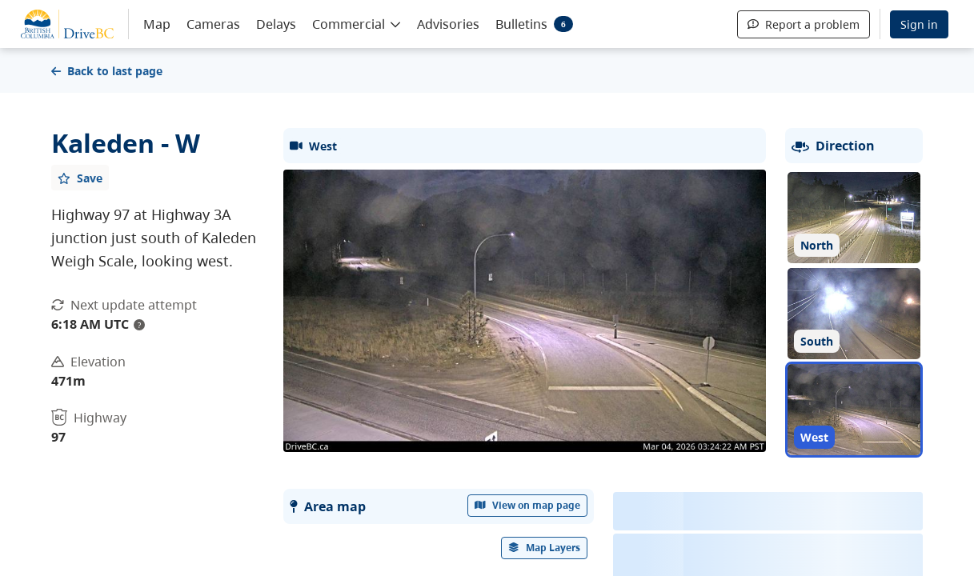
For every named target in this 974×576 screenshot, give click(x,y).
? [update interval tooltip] (139, 324)
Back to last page (106, 70)
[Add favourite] (80, 177)
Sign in (919, 24)
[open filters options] (544, 548)
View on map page (527, 505)
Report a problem (804, 24)
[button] (356, 23)
